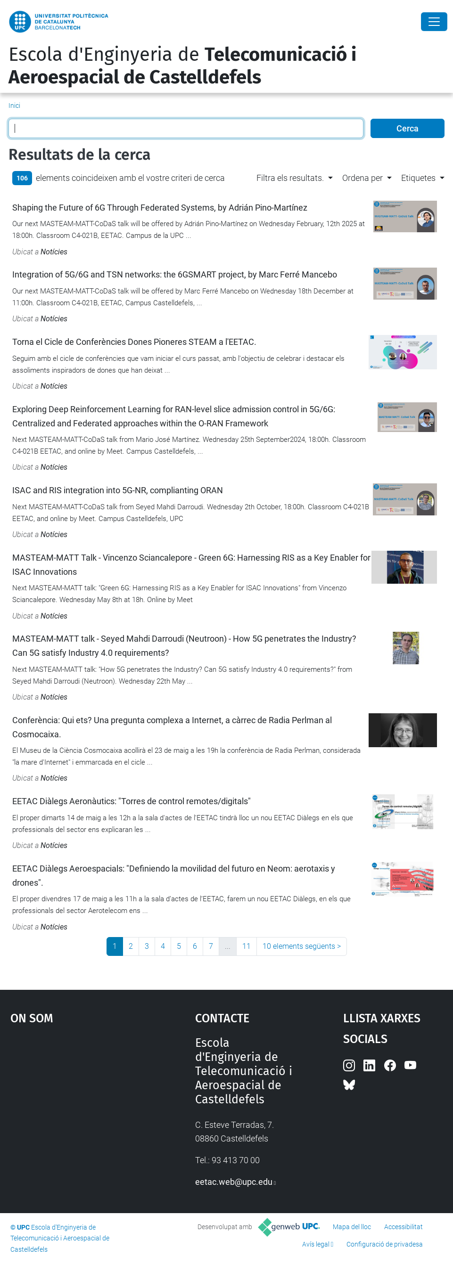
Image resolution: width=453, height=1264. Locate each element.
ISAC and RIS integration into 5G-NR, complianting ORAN (117, 490)
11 (246, 946)
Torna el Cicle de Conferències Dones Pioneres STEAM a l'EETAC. (134, 342)
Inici (14, 105)
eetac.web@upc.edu (233, 1182)
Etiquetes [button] (418, 178)
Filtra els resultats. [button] (290, 178)
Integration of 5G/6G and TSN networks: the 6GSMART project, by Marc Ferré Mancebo (174, 274)
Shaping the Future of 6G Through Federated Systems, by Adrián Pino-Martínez (159, 207)
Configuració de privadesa (384, 1244)
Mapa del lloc (352, 1227)
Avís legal (315, 1244)
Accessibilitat (403, 1227)
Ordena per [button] (362, 178)
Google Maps (78, 1106)
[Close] (434, 21)
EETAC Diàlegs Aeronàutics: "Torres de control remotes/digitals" (131, 801)
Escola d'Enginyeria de (182, 66)
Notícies (54, 251)
